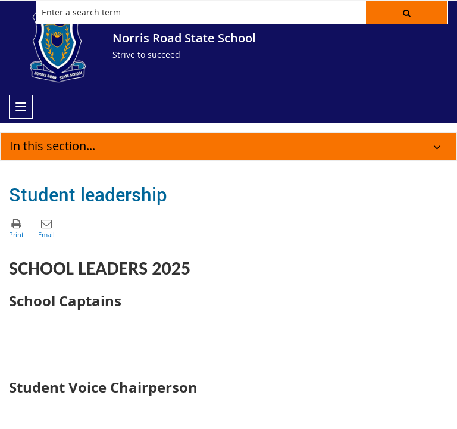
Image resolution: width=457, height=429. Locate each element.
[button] (406, 12)
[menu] (21, 107)
